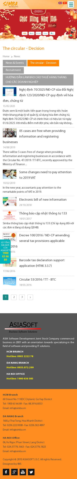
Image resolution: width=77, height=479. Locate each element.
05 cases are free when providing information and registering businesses (34, 136)
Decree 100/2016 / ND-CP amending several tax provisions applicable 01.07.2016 (36, 241)
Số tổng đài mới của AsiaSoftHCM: (6, 251)
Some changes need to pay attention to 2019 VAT (45, 175)
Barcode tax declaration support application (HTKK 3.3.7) (42, 263)
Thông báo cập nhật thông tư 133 (43, 213)
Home (6, 56)
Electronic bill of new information (43, 200)
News (17, 56)
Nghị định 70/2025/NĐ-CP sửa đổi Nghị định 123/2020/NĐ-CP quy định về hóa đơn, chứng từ (38, 95)
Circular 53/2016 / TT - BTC (37, 279)
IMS (19, 464)
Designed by (10, 464)
